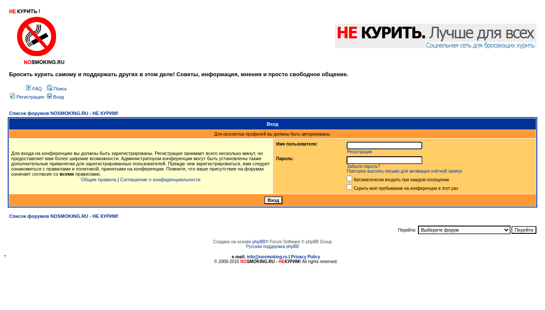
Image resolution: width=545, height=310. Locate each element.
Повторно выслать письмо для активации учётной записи (404, 171)
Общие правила (98, 179)
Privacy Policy (305, 256)
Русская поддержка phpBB (272, 246)
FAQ (34, 88)
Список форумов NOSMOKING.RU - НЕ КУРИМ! (63, 113)
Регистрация (27, 96)
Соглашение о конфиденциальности (160, 179)
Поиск (57, 88)
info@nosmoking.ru (267, 256)
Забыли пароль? (363, 166)
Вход (55, 96)
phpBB (258, 241)
